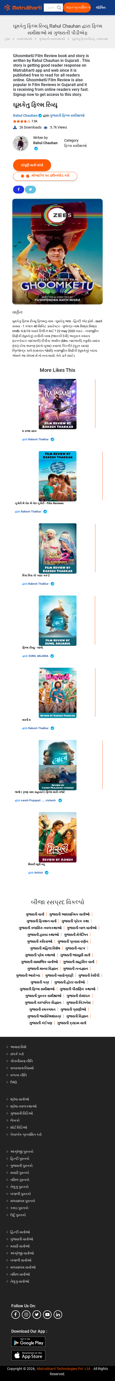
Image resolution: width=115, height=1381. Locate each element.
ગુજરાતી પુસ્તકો (21, 1166)
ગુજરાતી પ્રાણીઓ (73, 1009)
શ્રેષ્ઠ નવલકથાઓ (23, 1106)
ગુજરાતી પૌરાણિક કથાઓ (77, 989)
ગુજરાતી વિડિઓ (21, 1113)
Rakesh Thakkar (41, 439)
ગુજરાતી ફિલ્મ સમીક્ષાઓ (67, 115)
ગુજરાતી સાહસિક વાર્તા (78, 962)
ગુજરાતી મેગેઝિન (76, 935)
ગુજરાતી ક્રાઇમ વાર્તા (71, 1023)
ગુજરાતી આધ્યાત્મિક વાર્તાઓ (69, 914)
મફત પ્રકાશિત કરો (78, 7)
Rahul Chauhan (28, 115)
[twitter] (36, 1314)
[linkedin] (58, 1314)
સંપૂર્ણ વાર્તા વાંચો (32, 165)
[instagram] (26, 1314)
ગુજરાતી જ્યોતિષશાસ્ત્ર (44, 1016)
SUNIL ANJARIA (41, 656)
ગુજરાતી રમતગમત (42, 1009)
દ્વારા (25, 439)
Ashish (41, 873)
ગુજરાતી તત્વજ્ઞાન (75, 969)
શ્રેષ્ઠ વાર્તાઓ (19, 1099)
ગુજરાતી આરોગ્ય (28, 975)
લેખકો (15, 1120)
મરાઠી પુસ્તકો (19, 1173)
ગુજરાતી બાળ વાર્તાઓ (82, 928)
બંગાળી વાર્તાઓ (20, 1260)
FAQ (13, 1082)
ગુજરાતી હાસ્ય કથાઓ (43, 935)
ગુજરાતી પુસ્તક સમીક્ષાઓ (43, 996)
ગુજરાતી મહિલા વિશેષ (45, 948)
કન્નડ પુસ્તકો (19, 1208)
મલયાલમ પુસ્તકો (22, 1201)
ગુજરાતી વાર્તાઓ (21, 1239)
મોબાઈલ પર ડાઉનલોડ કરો (45, 175)
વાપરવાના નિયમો (22, 1068)
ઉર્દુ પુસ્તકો (18, 1215)
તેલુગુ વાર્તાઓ (19, 1281)
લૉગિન (101, 7)
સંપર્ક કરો (17, 1054)
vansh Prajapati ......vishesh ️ (41, 800)
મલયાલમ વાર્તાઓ (23, 1267)
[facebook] (15, 1314)
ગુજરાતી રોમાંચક (78, 996)
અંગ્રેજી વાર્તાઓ (22, 1253)
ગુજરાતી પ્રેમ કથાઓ (40, 955)
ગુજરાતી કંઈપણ (40, 1023)
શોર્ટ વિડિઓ (18, 1127)
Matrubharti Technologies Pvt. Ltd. (64, 1369)
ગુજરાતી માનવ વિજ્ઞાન (42, 969)
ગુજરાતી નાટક (75, 948)
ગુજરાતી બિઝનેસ (78, 1003)
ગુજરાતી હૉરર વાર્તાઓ (69, 982)
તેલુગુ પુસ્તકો (19, 1187)
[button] (59, 8)
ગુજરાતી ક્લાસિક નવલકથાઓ (40, 928)
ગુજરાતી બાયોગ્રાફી (59, 975)
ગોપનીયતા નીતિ (21, 1061)
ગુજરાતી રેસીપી (88, 975)
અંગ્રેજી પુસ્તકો (21, 1152)
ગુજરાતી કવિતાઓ (39, 941)
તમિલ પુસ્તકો (19, 1180)
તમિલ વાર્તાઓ (20, 1274)
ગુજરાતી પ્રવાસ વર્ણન (72, 941)
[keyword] (53, 8)
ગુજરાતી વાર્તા (35, 914)
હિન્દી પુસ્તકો (19, 1159)
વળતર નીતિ (18, 1075)
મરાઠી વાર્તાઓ (20, 1246)
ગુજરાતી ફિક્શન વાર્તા (41, 921)
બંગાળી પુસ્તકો (20, 1194)
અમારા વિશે (18, 1047)
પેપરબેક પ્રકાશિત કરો (26, 1134)
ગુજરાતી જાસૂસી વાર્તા (75, 955)
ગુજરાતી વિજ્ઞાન (77, 1016)
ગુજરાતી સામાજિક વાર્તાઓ (39, 962)
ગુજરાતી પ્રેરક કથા (75, 921)
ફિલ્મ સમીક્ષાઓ (75, 146)
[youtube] (47, 1314)
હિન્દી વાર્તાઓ (20, 1232)
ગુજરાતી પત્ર (39, 982)
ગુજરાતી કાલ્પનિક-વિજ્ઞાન (43, 1003)
